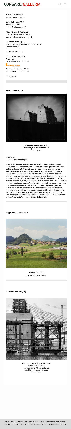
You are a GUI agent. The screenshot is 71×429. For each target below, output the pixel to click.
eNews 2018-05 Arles (14, 52)
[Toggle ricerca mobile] (59, 4)
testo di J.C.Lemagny (14, 27)
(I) (17, 32)
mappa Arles (11, 76)
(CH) (15, 22)
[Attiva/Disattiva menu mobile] (65, 4)
